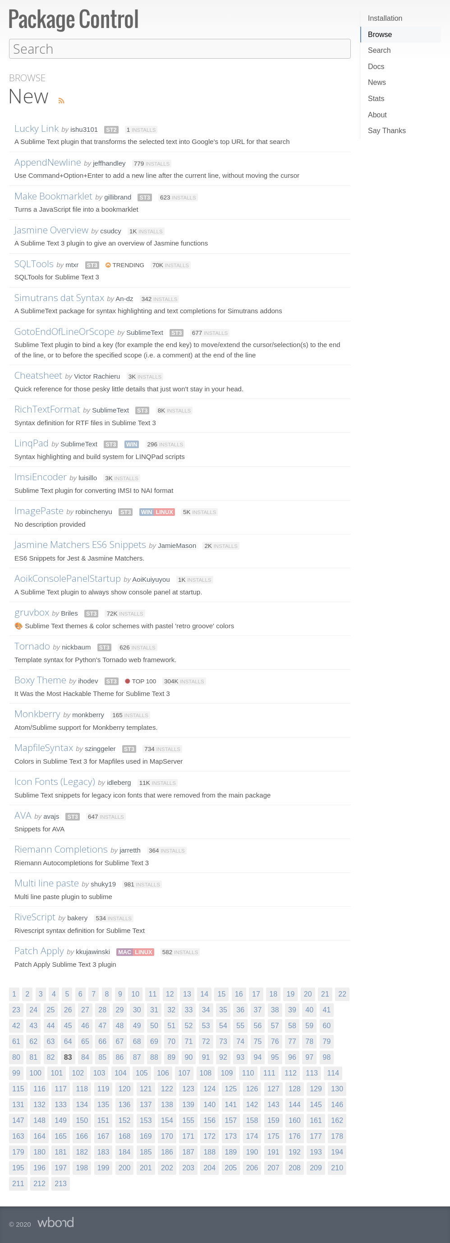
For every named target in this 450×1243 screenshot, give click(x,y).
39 (292, 1009)
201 (146, 1167)
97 (309, 1057)
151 (103, 1120)
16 (239, 993)
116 (39, 1088)
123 (188, 1088)
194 (337, 1151)
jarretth (130, 849)
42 (16, 1025)
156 (209, 1120)
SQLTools (34, 263)
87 (137, 1057)
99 (16, 1072)
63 (51, 1041)
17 (256, 993)
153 (146, 1120)
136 (125, 1104)
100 (35, 1072)
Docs (376, 66)
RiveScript (34, 916)
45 (68, 1025)
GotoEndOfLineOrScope (64, 331)
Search (379, 50)
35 (223, 1009)
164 (39, 1136)
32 (171, 1009)
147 (18, 1120)
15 (221, 993)
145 (316, 1104)
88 (154, 1057)
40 (309, 1009)
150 (82, 1120)
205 (231, 1167)
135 (103, 1104)
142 (252, 1104)
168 (125, 1136)
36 (240, 1009)
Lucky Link (36, 127)
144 (295, 1104)
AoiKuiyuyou (151, 579)
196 (39, 1167)
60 (327, 1025)
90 (189, 1057)
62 (33, 1041)
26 (68, 1009)
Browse (380, 34)
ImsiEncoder (40, 476)
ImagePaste (39, 510)
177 (316, 1136)
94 (258, 1057)
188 (209, 1151)
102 (78, 1072)
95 (275, 1057)
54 (223, 1025)
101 (57, 1072)
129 (316, 1088)
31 (154, 1009)
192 (295, 1151)
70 (171, 1041)
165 (61, 1136)
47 (102, 1025)
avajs (51, 816)
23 (16, 1009)
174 (252, 1136)
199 (103, 1167)
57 (275, 1025)
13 (187, 993)
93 (240, 1057)
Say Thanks (387, 131)
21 (325, 993)
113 (312, 1072)
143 (273, 1104)
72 (206, 1041)
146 (337, 1104)
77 (292, 1041)
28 (102, 1009)
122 (167, 1088)
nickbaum (76, 646)
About (377, 115)
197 (61, 1167)
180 (39, 1151)
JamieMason (177, 545)
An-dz (124, 298)
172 (209, 1136)
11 (152, 993)
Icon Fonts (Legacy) (54, 781)
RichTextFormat (47, 408)
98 (327, 1057)
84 (85, 1057)
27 (85, 1009)
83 (68, 1057)
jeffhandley (109, 163)
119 (103, 1088)
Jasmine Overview (51, 229)
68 (137, 1041)
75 (258, 1041)
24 (33, 1009)
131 (18, 1104)
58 (292, 1025)
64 (68, 1041)
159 (273, 1120)
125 (231, 1088)
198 (82, 1167)
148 (39, 1120)
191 (273, 1151)
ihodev (88, 680)
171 (188, 1136)
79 (327, 1041)
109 (227, 1072)
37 (258, 1009)
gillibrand (117, 196)
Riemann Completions (61, 848)
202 (167, 1167)
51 (171, 1025)
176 (295, 1136)
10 (135, 993)
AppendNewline (47, 161)
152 (125, 1120)
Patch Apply (39, 950)
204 (209, 1167)
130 (337, 1088)
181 (61, 1151)
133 (61, 1104)
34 (206, 1009)
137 (146, 1104)
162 (337, 1120)
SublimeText (144, 332)
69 (154, 1041)
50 (154, 1025)
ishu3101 (84, 129)
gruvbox (31, 611)
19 (290, 993)
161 (316, 1120)
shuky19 (103, 883)
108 (206, 1072)
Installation (385, 18)
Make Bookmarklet (53, 195)
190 (252, 1151)
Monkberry (37, 713)
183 (103, 1151)
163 (18, 1136)
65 (85, 1041)
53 (206, 1025)
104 (121, 1072)
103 (99, 1072)
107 (184, 1072)
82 (51, 1057)
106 (163, 1072)
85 (102, 1057)
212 (39, 1183)
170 (167, 1136)
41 (327, 1009)
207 (273, 1167)
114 (333, 1072)
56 (258, 1025)
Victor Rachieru (97, 376)
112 (291, 1072)
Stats (376, 98)
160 (295, 1120)
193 (316, 1151)
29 (120, 1009)
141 (231, 1104)
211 (18, 1183)
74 (240, 1041)
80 (16, 1057)
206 (252, 1167)
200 (125, 1167)
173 (231, 1136)
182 (82, 1151)
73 (223, 1041)
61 (16, 1041)
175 (273, 1136)
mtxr (71, 264)
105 (142, 1072)
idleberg (119, 782)
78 (309, 1041)
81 (33, 1057)
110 (248, 1072)
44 (51, 1025)
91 (206, 1057)
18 (273, 993)
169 (146, 1136)
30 (137, 1009)
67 (120, 1041)
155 (188, 1120)
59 (309, 1025)
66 (102, 1041)
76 (275, 1041)
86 (120, 1057)
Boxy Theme (40, 679)
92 (223, 1057)
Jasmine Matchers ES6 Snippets (80, 544)
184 (125, 1151)
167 (103, 1136)
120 (125, 1088)
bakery (77, 917)
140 (209, 1104)
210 (337, 1167)
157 (231, 1120)
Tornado (32, 645)
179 (18, 1151)
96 (292, 1057)
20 (308, 993)
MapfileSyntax (43, 747)
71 (189, 1041)
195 (18, 1167)
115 (18, 1088)
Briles (69, 613)
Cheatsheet (38, 374)
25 (51, 1009)
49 (137, 1025)
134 (82, 1104)
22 (342, 993)
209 (316, 1167)
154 (167, 1120)
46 (85, 1025)
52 (189, 1025)
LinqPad (31, 442)
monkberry (88, 714)
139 (188, 1104)
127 (273, 1088)
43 (33, 1025)
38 (275, 1009)
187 (188, 1151)
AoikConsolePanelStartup (67, 577)
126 (252, 1088)
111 (269, 1072)
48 (120, 1025)
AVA (23, 814)
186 (167, 1151)
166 (82, 1136)
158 (252, 1120)
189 (231, 1151)
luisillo (87, 477)
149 (61, 1120)
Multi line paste (46, 882)
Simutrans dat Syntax (59, 297)
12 (170, 993)
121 (146, 1088)
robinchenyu (93, 511)
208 (295, 1167)
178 (337, 1136)
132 (39, 1104)
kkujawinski (93, 951)
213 (61, 1183)
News (377, 82)
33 (189, 1009)
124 (209, 1088)
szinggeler (100, 748)
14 (204, 993)
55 (240, 1025)
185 (146, 1151)
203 (188, 1167)
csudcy (110, 230)
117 (61, 1088)
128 (295, 1088)
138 (167, 1104)
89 (171, 1057)
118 (82, 1088)
